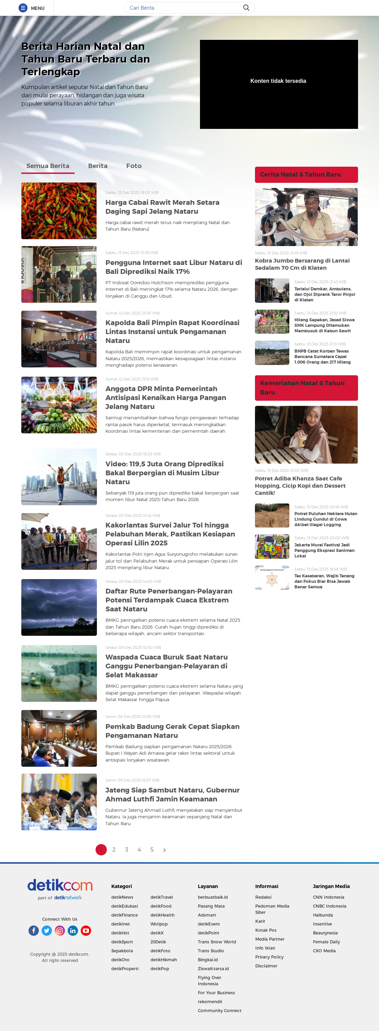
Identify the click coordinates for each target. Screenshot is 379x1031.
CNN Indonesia (328, 897)
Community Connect (220, 1010)
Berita (98, 166)
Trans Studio (211, 950)
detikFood (161, 906)
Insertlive (322, 924)
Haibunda (323, 915)
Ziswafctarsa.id (213, 968)
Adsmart (207, 915)
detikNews (122, 897)
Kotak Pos (266, 930)
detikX (157, 932)
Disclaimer (266, 965)
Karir (260, 921)
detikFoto (160, 950)
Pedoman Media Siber (272, 909)
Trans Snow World (217, 941)
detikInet (120, 924)
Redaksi (263, 897)
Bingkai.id (208, 959)
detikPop (160, 968)
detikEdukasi (124, 906)
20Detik (158, 941)
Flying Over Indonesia (209, 980)
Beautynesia (325, 932)
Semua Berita (47, 166)
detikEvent (209, 924)
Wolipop (159, 924)
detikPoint (208, 932)
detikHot (120, 932)
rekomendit (210, 1001)
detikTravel (162, 897)
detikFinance (124, 915)
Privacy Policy (269, 957)
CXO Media (324, 950)
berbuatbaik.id (213, 897)
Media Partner (270, 939)
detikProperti (124, 968)
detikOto (120, 959)
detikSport (122, 941)
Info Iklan (265, 948)
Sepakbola (122, 950)
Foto (134, 166)
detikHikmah (164, 959)
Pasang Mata (211, 906)
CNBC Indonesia (329, 906)
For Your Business (216, 992)
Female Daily (326, 941)
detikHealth (163, 915)
